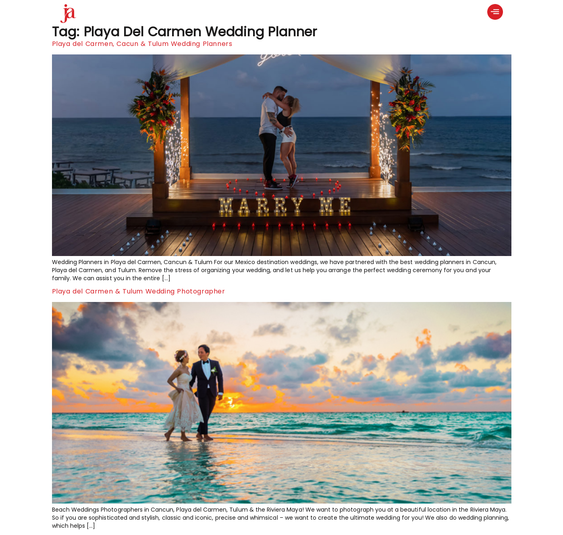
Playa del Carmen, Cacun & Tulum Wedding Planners (142, 43)
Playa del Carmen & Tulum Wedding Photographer (138, 291)
